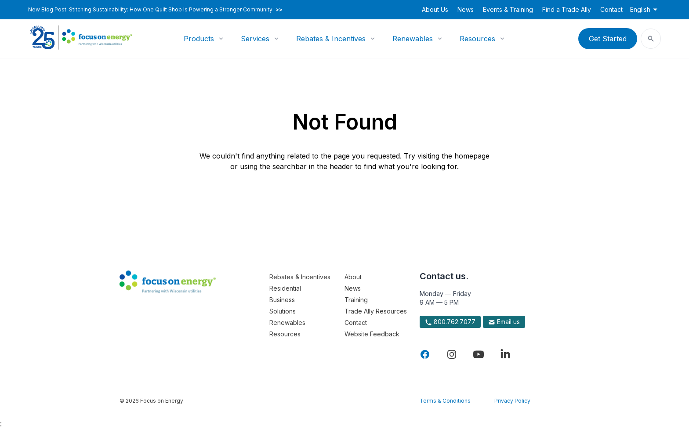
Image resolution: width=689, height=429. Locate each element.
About (353, 277)
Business (282, 299)
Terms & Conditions (445, 400)
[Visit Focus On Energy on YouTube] (478, 354)
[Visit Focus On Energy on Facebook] (425, 354)
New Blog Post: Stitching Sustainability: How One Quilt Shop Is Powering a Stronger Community (155, 9)
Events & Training (508, 9)
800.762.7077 (450, 322)
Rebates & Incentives (331, 38)
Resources (477, 38)
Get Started (608, 38)
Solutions (282, 311)
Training (356, 299)
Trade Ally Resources (375, 311)
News (465, 9)
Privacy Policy (512, 400)
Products (199, 38)
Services (255, 38)
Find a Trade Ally (566, 9)
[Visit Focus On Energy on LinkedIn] (505, 354)
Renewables (412, 38)
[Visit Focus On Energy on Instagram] (451, 354)
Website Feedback (371, 334)
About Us (435, 9)
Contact (611, 9)
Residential (285, 288)
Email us (504, 322)
